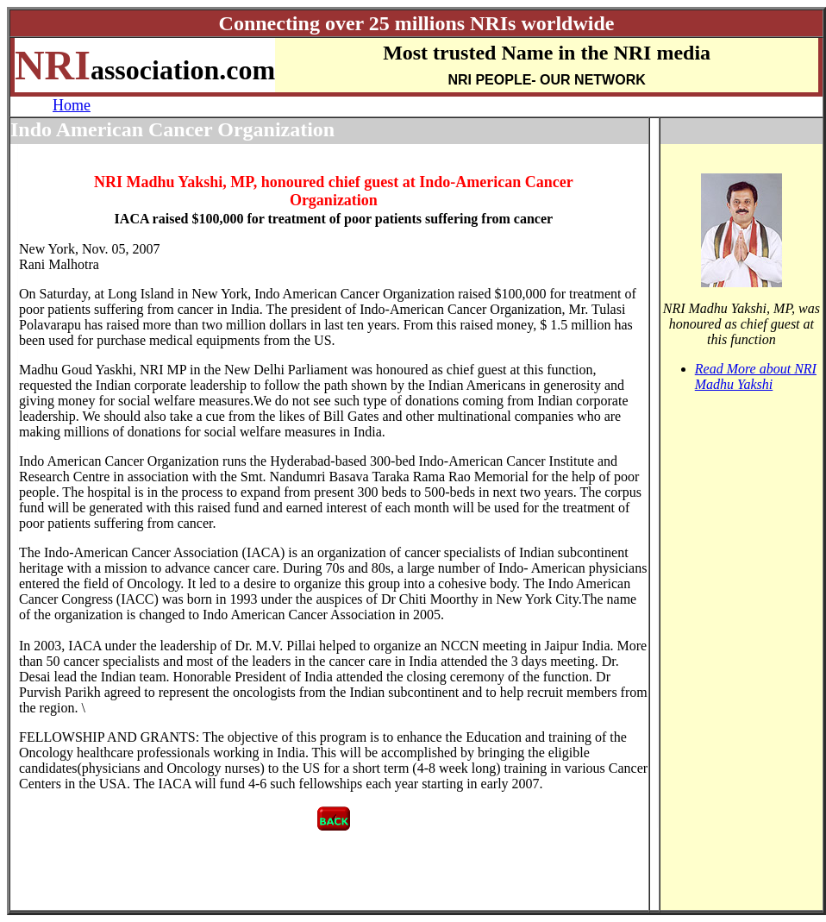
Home (72, 105)
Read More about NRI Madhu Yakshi (756, 376)
